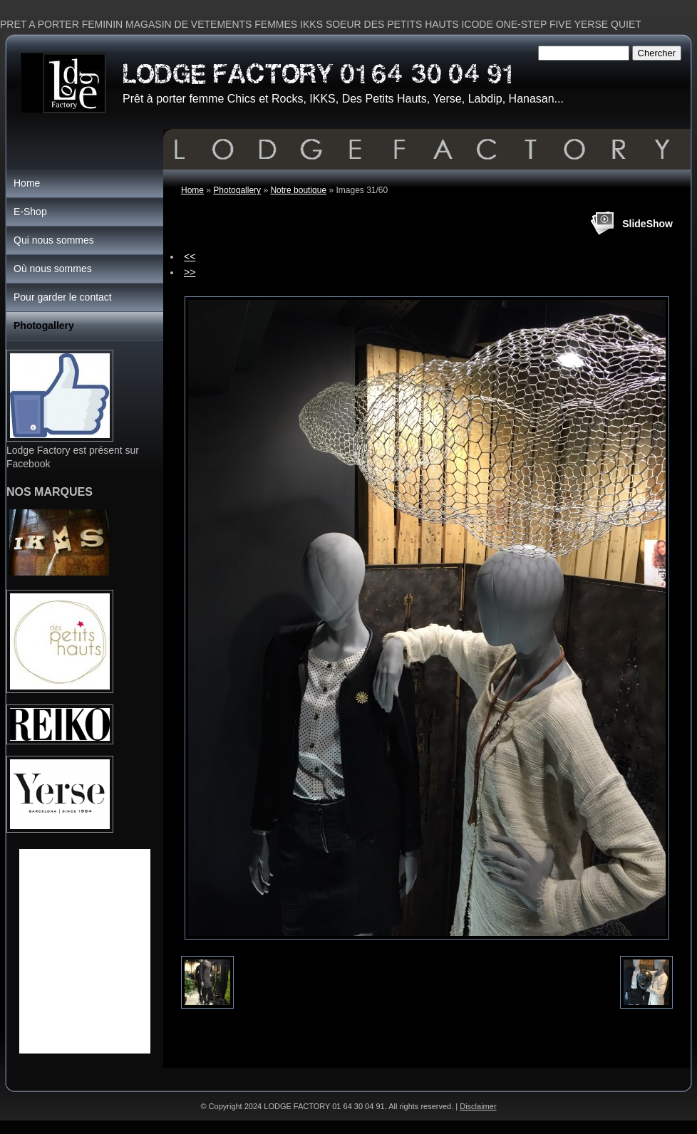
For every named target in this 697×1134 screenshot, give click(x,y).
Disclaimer (478, 1106)
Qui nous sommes (54, 240)
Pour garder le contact (63, 297)
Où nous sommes (53, 268)
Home (192, 190)
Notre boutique (298, 190)
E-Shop (30, 211)
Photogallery (237, 190)
